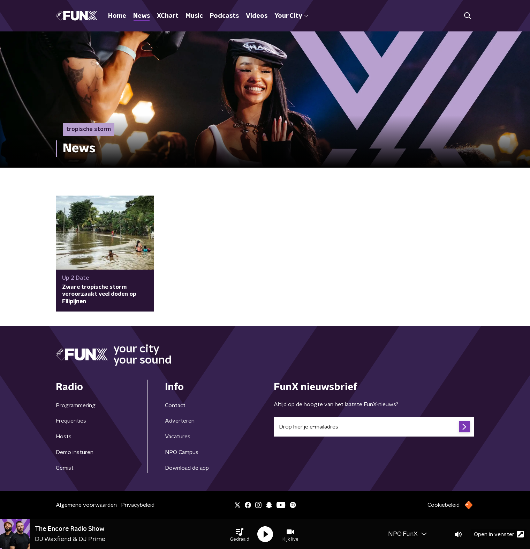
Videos (256, 16)
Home (117, 16)
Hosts (63, 436)
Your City (291, 16)
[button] (239, 534)
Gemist (65, 468)
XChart (168, 16)
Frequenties (71, 421)
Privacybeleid (137, 505)
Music (194, 16)
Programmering (76, 405)
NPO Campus (181, 452)
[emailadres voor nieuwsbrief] (374, 427)
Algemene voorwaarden (86, 505)
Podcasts (224, 16)
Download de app (187, 468)
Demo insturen (74, 452)
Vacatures (177, 436)
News (141, 16)
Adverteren (180, 421)
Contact (175, 405)
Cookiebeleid (443, 505)
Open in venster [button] (499, 534)
